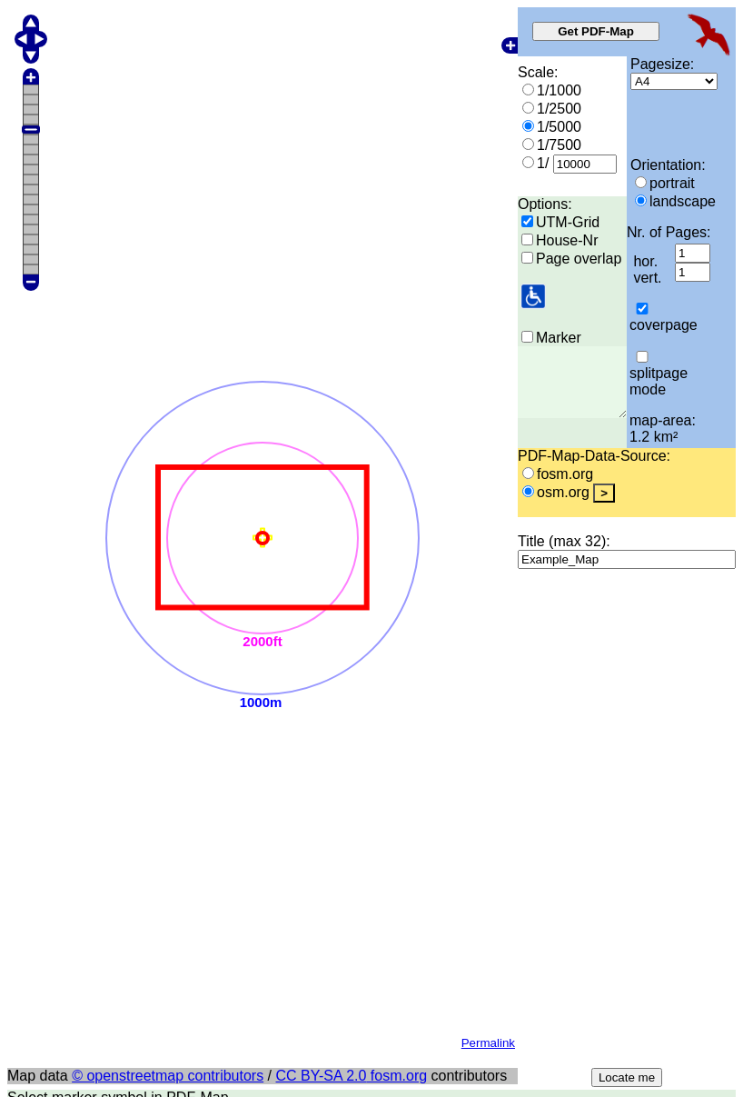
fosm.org (396, 633)
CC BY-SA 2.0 (321, 633)
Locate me (627, 635)
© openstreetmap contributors (167, 633)
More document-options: (85, 954)
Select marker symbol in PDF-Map (118, 655)
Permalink (488, 600)
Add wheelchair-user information (137, 877)
